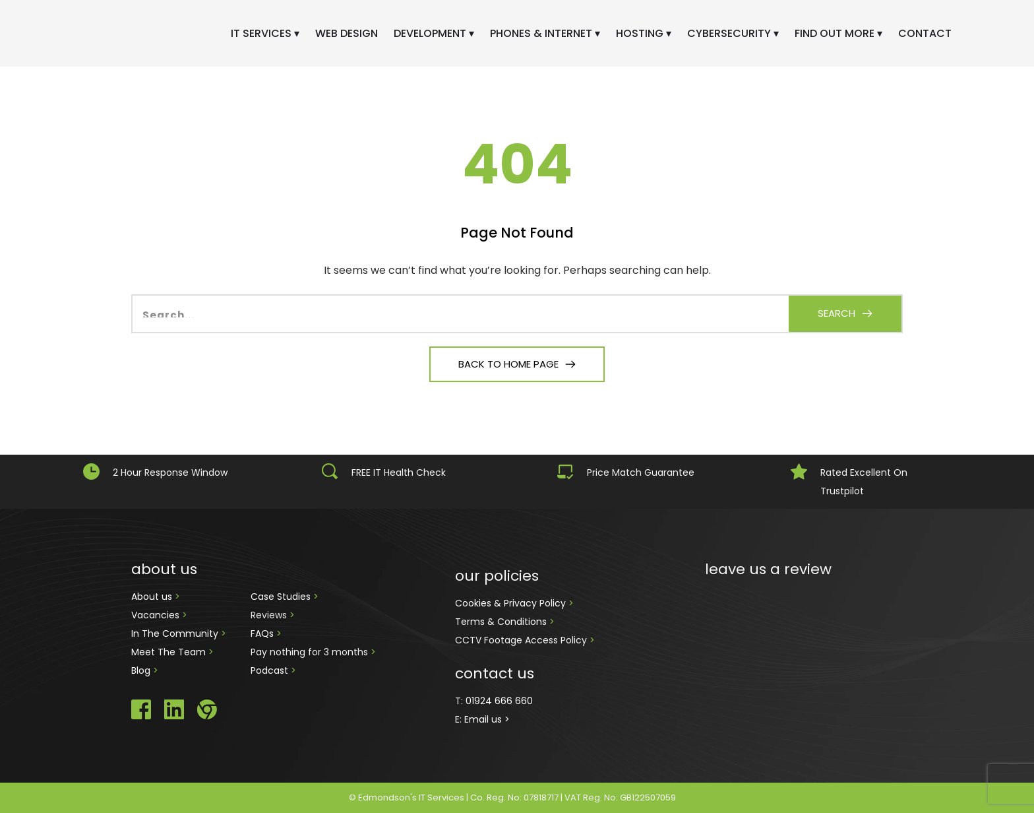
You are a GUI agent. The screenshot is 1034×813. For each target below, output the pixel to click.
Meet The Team (169, 652)
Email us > (487, 719)
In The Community (176, 633)
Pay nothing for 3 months (311, 652)
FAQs (263, 633)
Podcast (269, 670)
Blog (142, 670)
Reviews (269, 615)
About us (153, 596)
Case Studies (282, 596)
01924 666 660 (499, 700)
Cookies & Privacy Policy (511, 603)
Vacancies (156, 615)
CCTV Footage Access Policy (521, 640)
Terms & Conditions (502, 621)
